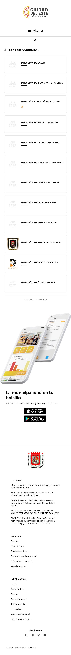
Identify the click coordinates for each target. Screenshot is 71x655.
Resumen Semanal (20, 614)
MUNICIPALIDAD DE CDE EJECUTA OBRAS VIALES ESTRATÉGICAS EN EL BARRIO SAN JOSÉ (35, 511)
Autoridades (17, 589)
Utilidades (16, 609)
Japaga (14, 541)
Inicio (13, 584)
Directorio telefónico (21, 619)
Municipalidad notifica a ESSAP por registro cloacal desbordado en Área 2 (32, 494)
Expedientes (17, 546)
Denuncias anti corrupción (24, 556)
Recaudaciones (18, 599)
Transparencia (18, 604)
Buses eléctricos (19, 551)
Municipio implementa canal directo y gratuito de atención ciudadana (35, 486)
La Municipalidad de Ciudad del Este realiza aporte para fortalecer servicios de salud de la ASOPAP (33, 503)
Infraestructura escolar (22, 561)
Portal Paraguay (18, 566)
